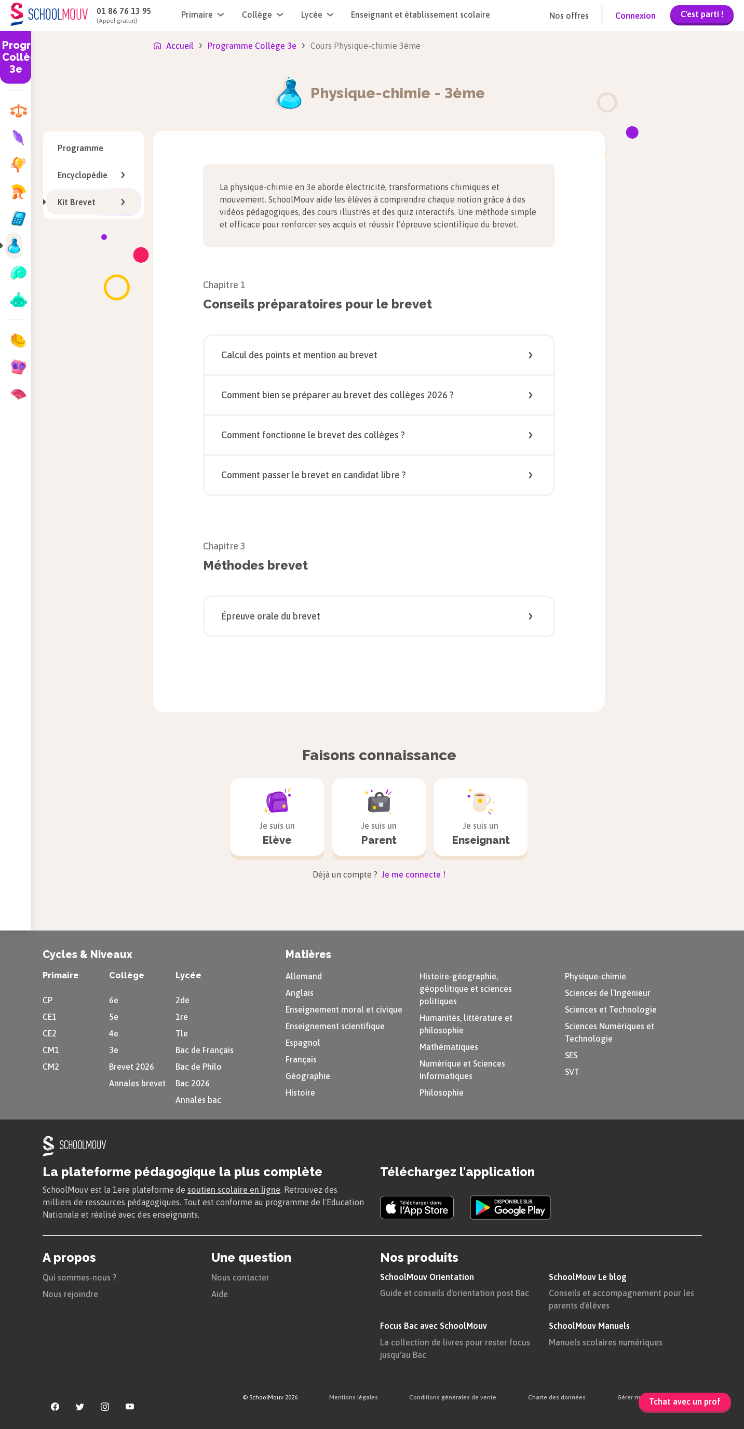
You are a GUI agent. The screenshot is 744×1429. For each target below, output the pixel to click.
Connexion (635, 15)
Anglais (300, 992)
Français (301, 1059)
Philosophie (442, 1092)
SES (571, 1055)
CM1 (51, 1050)
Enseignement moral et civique (344, 1009)
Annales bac (198, 1099)
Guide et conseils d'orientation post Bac (454, 1293)
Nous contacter (240, 1277)
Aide (219, 1294)
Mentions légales (353, 1397)
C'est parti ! (702, 14)
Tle (181, 1033)
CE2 (50, 1033)
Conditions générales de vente (452, 1397)
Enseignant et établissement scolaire (420, 14)
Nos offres (569, 15)
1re (181, 1016)
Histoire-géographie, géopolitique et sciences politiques (466, 989)
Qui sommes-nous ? (79, 1277)
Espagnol (303, 1042)
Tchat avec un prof (685, 1401)
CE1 (50, 1016)
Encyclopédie (93, 175)
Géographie (308, 1076)
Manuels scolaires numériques (605, 1342)
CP (47, 1000)
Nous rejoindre (70, 1294)
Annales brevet (137, 1083)
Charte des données (557, 1397)
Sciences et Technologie (611, 1009)
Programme (80, 148)
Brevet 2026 (131, 1066)
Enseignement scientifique (335, 1026)
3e (113, 1050)
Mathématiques (449, 1046)
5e (113, 1016)
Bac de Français (204, 1050)
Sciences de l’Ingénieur (608, 992)
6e (113, 1000)
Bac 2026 (192, 1083)
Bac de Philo (198, 1066)
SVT (572, 1071)
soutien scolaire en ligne (233, 1189)
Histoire (300, 1092)
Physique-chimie (595, 976)
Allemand (304, 976)
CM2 (51, 1066)
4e (113, 1033)
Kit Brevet (88, 202)
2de (182, 1000)
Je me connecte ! (412, 874)
